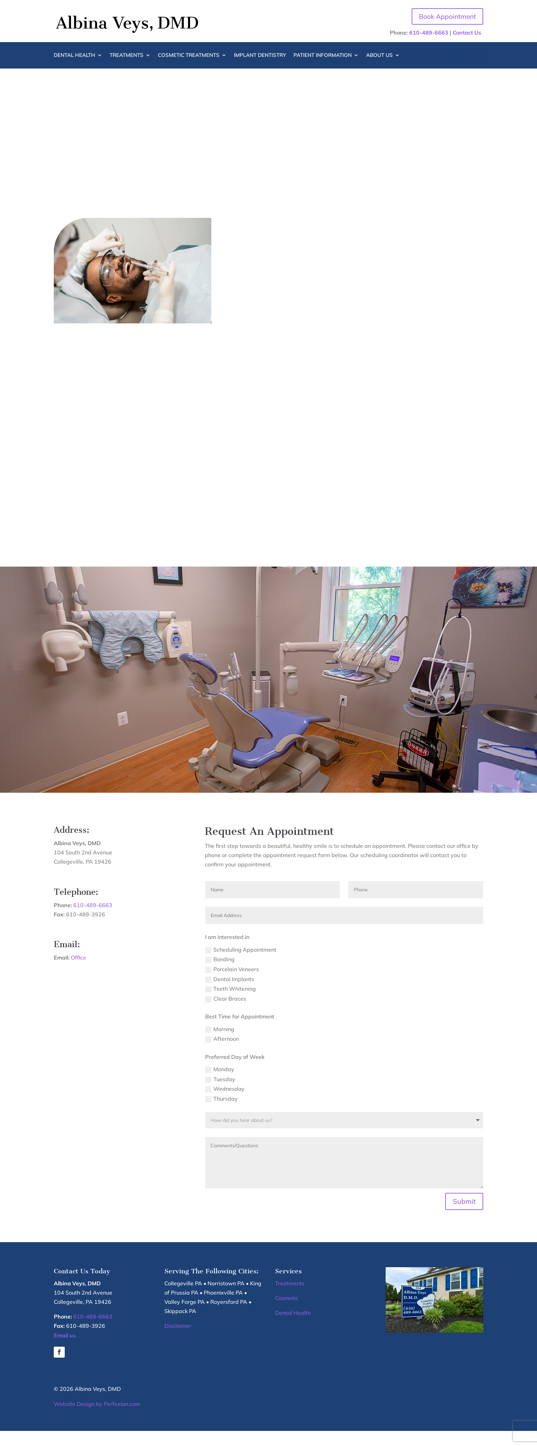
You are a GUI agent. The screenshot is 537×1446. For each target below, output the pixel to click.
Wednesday (225, 1104)
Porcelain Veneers (232, 984)
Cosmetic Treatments (189, 56)
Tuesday (220, 1094)
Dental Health (74, 56)
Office (78, 972)
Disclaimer (177, 1340)
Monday (219, 1084)
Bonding (220, 974)
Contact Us (467, 33)
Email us (65, 1350)
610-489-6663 (428, 33)
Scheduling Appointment (240, 964)
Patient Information (323, 56)
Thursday (221, 1113)
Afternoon (222, 1054)
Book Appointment (445, 16)
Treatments (126, 56)
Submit (464, 1216)
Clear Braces (225, 1013)
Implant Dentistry (260, 56)
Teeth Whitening (230, 1004)
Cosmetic (286, 1313)
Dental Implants (229, 994)
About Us (379, 56)
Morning (219, 1044)
